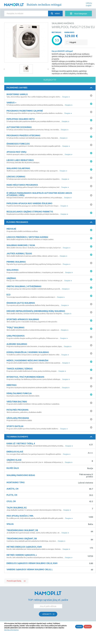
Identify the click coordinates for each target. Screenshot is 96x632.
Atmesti (88, 626)
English (88, 5)
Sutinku (79, 626)
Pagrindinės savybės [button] (49, 87)
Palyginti (73, 42)
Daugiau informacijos (11, 630)
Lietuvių (89, 3)
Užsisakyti (46, 614)
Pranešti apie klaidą (14, 581)
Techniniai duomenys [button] (49, 436)
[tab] (50, 87)
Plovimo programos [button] (49, 222)
